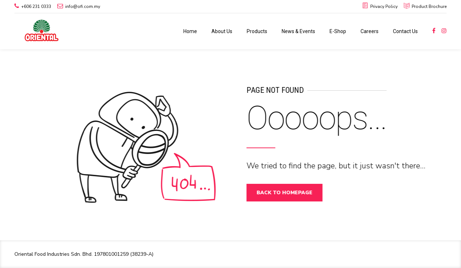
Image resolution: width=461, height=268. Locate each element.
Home (190, 31)
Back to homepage (287, 192)
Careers (370, 31)
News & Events (298, 31)
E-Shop (338, 31)
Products (257, 31)
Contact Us (405, 31)
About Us (221, 31)
